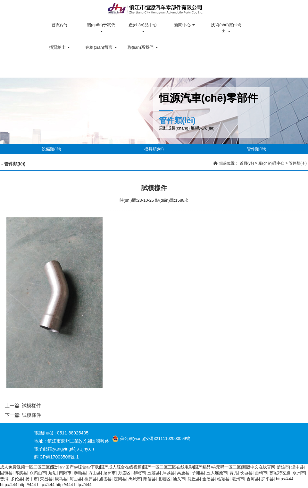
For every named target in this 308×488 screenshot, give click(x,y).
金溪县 (208, 478)
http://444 (284, 478)
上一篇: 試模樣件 (23, 405)
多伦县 (17, 478)
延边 (52, 472)
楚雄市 (283, 467)
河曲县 (76, 478)
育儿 (233, 472)
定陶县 (120, 478)
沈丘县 (193, 478)
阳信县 (149, 478)
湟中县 (297, 467)
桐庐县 (90, 478)
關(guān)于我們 (101, 27)
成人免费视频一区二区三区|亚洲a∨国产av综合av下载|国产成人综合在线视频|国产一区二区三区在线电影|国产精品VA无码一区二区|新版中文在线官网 (137, 467)
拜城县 (168, 472)
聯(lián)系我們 (143, 47)
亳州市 (238, 478)
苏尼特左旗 (280, 472)
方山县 (94, 472)
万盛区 (124, 472)
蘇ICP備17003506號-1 (56, 456)
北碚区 (164, 478)
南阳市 (65, 472)
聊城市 (139, 472)
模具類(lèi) (154, 149)
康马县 (61, 478)
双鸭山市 (37, 472)
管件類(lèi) (256, 149)
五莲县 (153, 472)
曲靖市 (261, 472)
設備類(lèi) (51, 149)
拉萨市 (109, 472)
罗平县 (267, 478)
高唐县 (183, 472)
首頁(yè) (59, 24)
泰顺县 (80, 472)
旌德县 (105, 478)
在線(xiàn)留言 (101, 47)
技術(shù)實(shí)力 (226, 28)
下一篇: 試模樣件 (23, 415)
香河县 (252, 478)
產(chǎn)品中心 (143, 27)
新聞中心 (184, 24)
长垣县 (246, 472)
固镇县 (6, 472)
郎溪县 (21, 472)
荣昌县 (46, 478)
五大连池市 (216, 472)
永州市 (299, 472)
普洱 (4, 478)
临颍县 (223, 478)
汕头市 (179, 478)
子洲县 (198, 472)
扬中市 (31, 478)
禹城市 (135, 478)
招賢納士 (59, 47)
